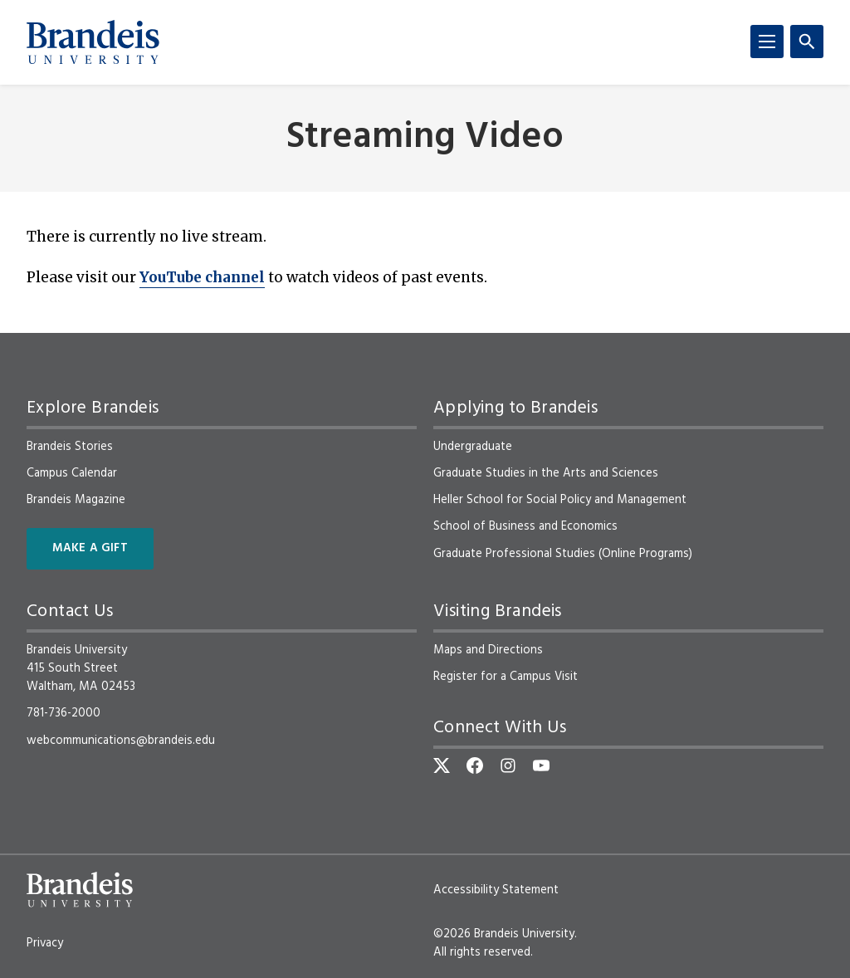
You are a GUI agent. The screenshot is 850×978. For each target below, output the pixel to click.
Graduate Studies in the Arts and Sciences (545, 473)
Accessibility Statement (496, 890)
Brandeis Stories (70, 447)
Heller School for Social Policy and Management (559, 500)
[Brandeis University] (93, 42)
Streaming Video (425, 138)
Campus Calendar (72, 473)
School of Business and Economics (525, 526)
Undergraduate (472, 447)
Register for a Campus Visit (505, 677)
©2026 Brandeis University (503, 934)
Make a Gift (90, 548)
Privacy (45, 943)
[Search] (806, 41)
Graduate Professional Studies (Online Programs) (562, 554)
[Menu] (767, 41)
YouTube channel (202, 277)
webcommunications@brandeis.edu (121, 741)
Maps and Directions (488, 650)
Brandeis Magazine (76, 500)
